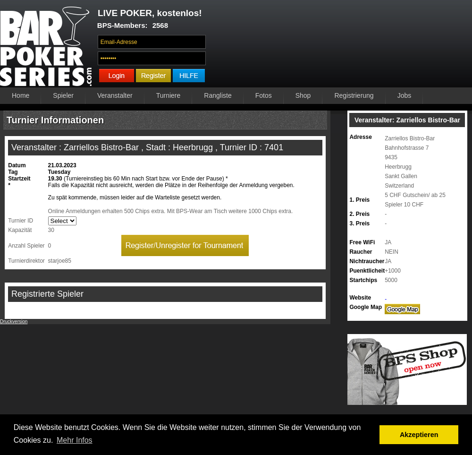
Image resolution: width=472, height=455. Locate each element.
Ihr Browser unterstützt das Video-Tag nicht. (341, 46)
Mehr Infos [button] (75, 440)
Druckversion (13, 321)
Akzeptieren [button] (419, 434)
